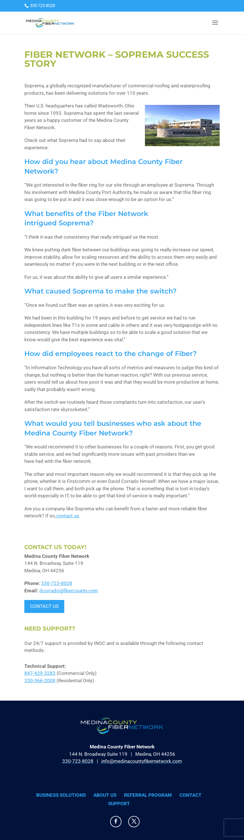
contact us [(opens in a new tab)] (67, 516)
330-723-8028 (56, 583)
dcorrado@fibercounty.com (68, 590)
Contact (190, 795)
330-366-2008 (39, 680)
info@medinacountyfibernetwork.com (141, 761)
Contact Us (44, 606)
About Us (104, 795)
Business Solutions (61, 795)
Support (119, 803)
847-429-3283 (39, 673)
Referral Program (148, 795)
